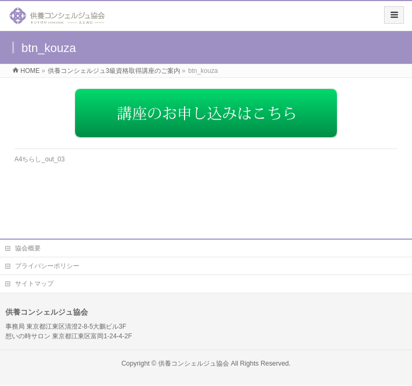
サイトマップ (34, 283)
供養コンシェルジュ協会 (193, 363)
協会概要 (28, 248)
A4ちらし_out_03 (39, 159)
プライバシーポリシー (47, 266)
